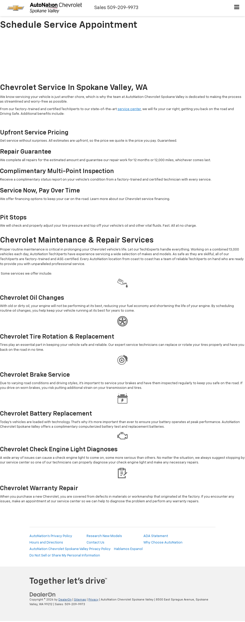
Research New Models (104, 536)
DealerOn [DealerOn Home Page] (65, 599)
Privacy (93, 599)
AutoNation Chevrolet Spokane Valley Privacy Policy (70, 549)
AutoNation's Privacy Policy (50, 536)
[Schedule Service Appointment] (122, 57)
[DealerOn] (42, 594)
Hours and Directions (46, 542)
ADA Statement (155, 536)
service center (129, 109)
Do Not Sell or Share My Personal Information (64, 555)
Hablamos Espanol (128, 549)
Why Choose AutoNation (162, 542)
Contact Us (95, 542)
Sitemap (80, 599)
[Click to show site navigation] (237, 8)
